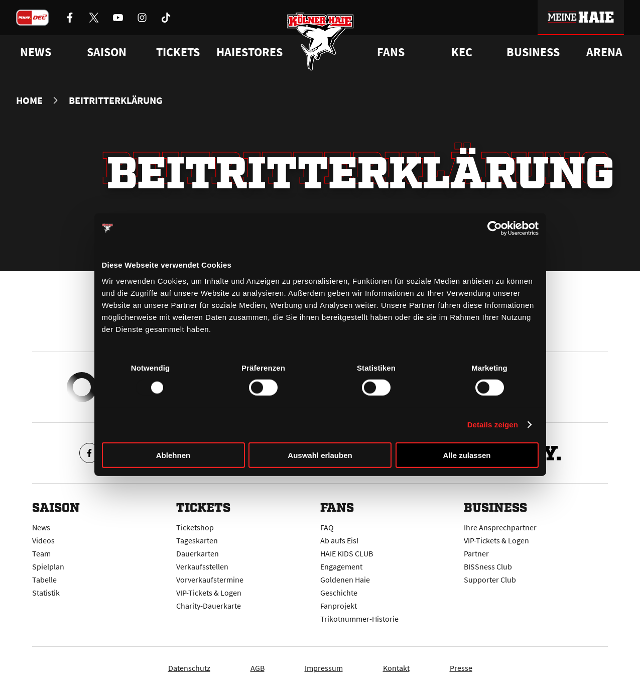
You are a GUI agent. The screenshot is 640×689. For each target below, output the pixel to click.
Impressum (324, 668)
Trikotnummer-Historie (359, 619)
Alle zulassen (466, 454)
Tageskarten (197, 540)
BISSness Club (488, 566)
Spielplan (48, 566)
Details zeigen (492, 424)
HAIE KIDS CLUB (346, 553)
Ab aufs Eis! (339, 540)
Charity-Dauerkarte (208, 606)
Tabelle (44, 580)
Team (41, 553)
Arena (604, 52)
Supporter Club (490, 580)
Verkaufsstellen (202, 566)
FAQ (327, 527)
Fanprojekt (338, 606)
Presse (461, 668)
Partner (476, 553)
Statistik (46, 593)
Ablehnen (173, 454)
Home (29, 100)
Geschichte (338, 593)
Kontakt (396, 668)
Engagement (341, 566)
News (41, 527)
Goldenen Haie (345, 580)
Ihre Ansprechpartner (500, 527)
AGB (257, 668)
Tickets (178, 52)
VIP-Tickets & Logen (208, 593)
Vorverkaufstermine (209, 580)
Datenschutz (189, 668)
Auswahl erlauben (320, 454)
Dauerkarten (197, 553)
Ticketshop (195, 527)
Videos (43, 540)
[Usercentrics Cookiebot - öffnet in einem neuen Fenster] (495, 228)
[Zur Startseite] (320, 41)
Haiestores (249, 52)
